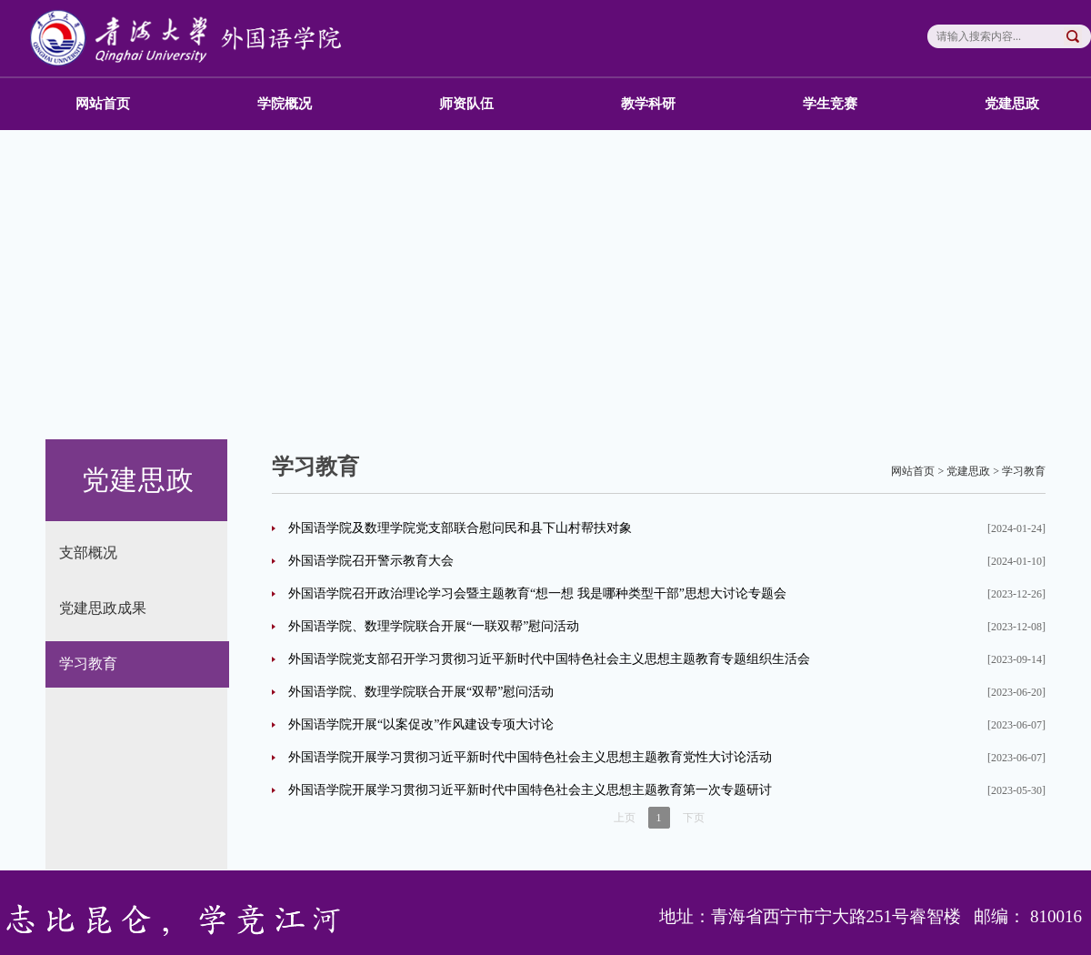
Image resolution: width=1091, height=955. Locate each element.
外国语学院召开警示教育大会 (371, 561)
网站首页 (102, 103)
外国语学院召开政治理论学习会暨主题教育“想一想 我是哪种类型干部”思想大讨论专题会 (537, 593)
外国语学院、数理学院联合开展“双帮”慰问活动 (421, 692)
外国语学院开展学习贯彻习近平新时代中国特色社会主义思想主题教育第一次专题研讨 (530, 790)
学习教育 (88, 663)
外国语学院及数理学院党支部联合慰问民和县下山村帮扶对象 (460, 528)
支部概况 (88, 552)
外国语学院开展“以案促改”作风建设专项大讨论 (421, 724)
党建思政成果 (102, 608)
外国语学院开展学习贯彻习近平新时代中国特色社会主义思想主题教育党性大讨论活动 (530, 757)
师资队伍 (466, 103)
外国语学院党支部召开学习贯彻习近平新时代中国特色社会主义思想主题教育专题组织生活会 (549, 659)
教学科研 (648, 103)
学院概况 (284, 103)
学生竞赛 (830, 103)
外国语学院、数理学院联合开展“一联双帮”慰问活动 (433, 626)
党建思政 (1012, 103)
